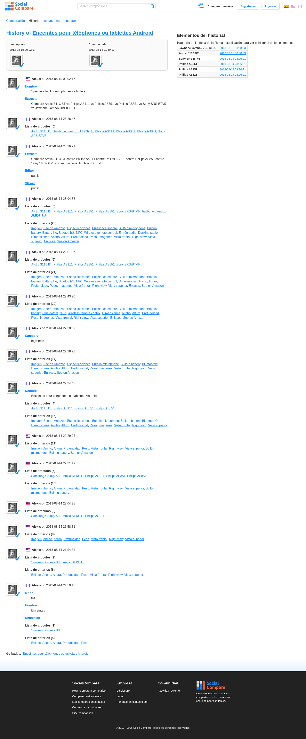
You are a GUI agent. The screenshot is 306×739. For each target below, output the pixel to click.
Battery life (49, 232)
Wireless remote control (100, 232)
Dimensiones (40, 237)
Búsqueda (152, 6)
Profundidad (79, 237)
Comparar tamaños (220, 6)
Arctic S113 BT (41, 131)
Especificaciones (78, 228)
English (293, 6)
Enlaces (49, 241)
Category (31, 335)
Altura (65, 237)
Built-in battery (130, 364)
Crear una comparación (201, 6)
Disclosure (123, 690)
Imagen (36, 228)
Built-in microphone (132, 228)
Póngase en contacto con (132, 701)
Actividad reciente (169, 690)
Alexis (36, 79)
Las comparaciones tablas (88, 701)
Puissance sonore (104, 228)
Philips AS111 (104, 131)
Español (286, 6)
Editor (29, 170)
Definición (32, 618)
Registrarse (248, 6)
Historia (34, 20)
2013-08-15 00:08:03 (233, 48)
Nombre (31, 86)
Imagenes (105, 237)
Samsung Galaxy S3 (45, 630)
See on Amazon (54, 228)
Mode (29, 593)
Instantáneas (52, 20)
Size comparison (82, 713)
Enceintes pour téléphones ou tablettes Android (92, 33)
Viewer (30, 183)
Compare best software (86, 696)
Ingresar (270, 6)
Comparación (15, 20)
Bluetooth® (66, 232)
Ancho (55, 237)
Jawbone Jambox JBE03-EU (73, 131)
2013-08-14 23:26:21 (233, 58)
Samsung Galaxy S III (46, 476)
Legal (120, 696)
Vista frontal (122, 237)
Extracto (31, 98)
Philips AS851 (146, 131)
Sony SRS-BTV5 (128, 211)
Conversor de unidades (86, 707)
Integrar (70, 20)
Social (215, 685)
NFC (79, 232)
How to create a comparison (89, 690)
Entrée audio (127, 232)
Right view (139, 237)
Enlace (36, 574)
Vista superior (117, 285)
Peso (93, 237)
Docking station (148, 232)
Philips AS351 (125, 131)
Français (300, 6)
